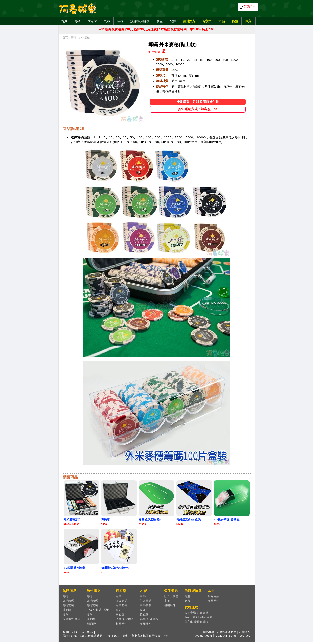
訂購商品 (245, 632)
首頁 (64, 21)
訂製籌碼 (68, 600)
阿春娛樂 (209, 632)
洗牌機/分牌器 (139, 21)
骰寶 (248, 21)
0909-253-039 (80, 635)
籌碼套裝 (68, 605)
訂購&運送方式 (226, 632)
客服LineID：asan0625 (78, 632)
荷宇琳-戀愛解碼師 (196, 621)
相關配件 (92, 623)
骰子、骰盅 (171, 596)
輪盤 (235, 21)
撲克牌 (92, 21)
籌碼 (77, 21)
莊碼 (120, 21)
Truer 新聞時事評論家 (199, 617)
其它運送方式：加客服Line (197, 109)
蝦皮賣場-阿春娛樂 (196, 612)
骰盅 (159, 21)
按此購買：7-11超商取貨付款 (197, 101)
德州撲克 (189, 21)
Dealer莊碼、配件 (98, 609)
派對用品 (213, 596)
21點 (221, 21)
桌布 (107, 21)
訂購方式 (250, 7)
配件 (173, 21)
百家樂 (206, 21)
